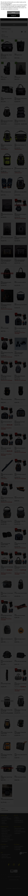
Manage (13, 12)
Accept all (13, 15)
